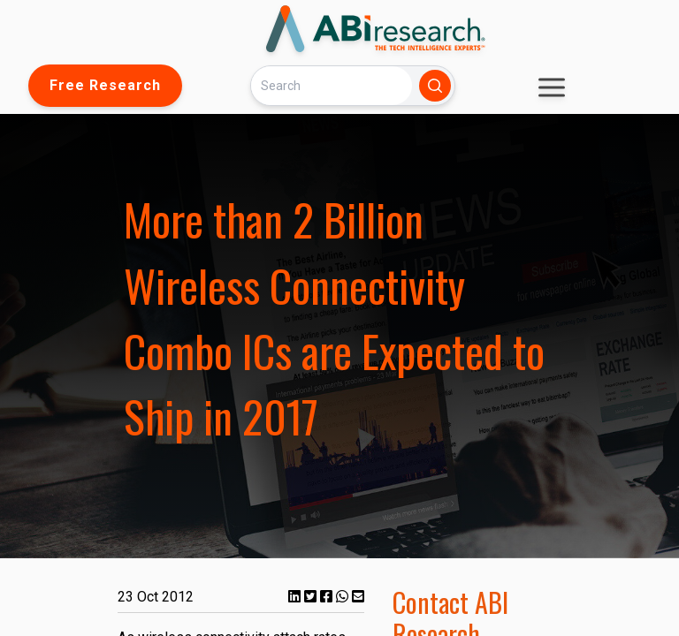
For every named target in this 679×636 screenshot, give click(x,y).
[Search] (331, 85)
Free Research (105, 85)
